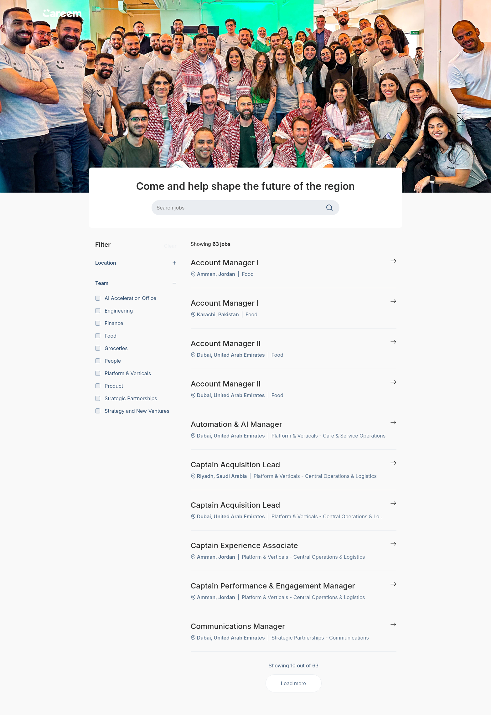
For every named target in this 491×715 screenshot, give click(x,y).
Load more (293, 683)
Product (109, 386)
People (108, 361)
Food (105, 336)
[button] (136, 263)
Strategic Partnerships (126, 398)
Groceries (111, 348)
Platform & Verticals (123, 373)
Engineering (114, 311)
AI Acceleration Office (125, 298)
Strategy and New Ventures (132, 411)
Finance (109, 323)
